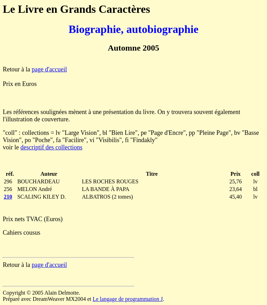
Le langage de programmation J (127, 299)
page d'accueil (49, 69)
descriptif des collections (51, 147)
